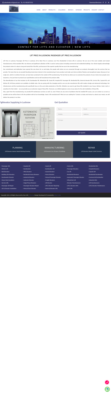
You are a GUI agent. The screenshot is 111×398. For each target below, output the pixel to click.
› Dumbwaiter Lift (50, 169)
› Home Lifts (69, 166)
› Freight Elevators (50, 180)
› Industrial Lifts (92, 180)
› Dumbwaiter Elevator (7, 177)
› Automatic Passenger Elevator (75, 177)
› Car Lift (68, 171)
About (44, 10)
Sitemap (32, 195)
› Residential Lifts (93, 166)
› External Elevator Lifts (51, 188)
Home (38, 10)
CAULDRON (61, 10)
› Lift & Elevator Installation (8, 188)
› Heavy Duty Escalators (7, 180)
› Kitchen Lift (4, 169)
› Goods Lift (48, 166)
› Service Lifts (4, 183)
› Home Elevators (49, 174)
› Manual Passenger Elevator (53, 177)
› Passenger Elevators (72, 169)
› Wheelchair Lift (71, 180)
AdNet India (57, 195)
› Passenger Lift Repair (7, 186)
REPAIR (70, 10)
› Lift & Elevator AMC (72, 186)
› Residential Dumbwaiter (95, 174)
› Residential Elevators (72, 174)
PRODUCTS (52, 10)
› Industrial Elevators (28, 177)
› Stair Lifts (69, 188)
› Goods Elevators (49, 171)
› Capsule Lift (92, 171)
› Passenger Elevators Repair (31, 186)
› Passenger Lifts (5, 166)
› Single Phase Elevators (29, 183)
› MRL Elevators (27, 171)
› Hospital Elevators (93, 169)
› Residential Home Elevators (31, 174)
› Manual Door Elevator (29, 188)
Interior (79, 10)
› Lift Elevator (48, 183)
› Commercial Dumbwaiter (95, 177)
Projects (87, 10)
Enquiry (94, 10)
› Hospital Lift (26, 166)
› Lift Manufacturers (94, 183)
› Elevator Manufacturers (73, 183)
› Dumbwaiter (27, 169)
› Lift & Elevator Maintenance (96, 186)
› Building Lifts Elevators (7, 174)
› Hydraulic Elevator (28, 180)
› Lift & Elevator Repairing (52, 186)
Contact (101, 10)
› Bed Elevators (5, 171)
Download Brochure (95, 2)
